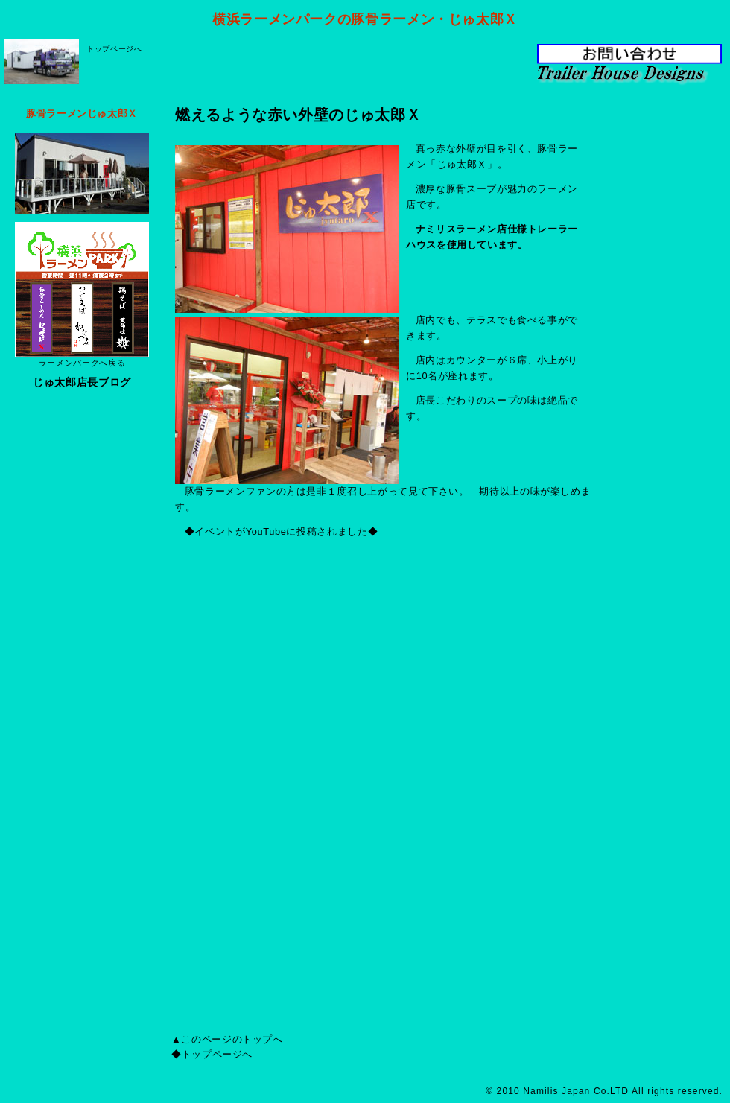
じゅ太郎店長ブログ (82, 382)
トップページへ (114, 49)
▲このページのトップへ (227, 1039)
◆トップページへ (212, 1054)
